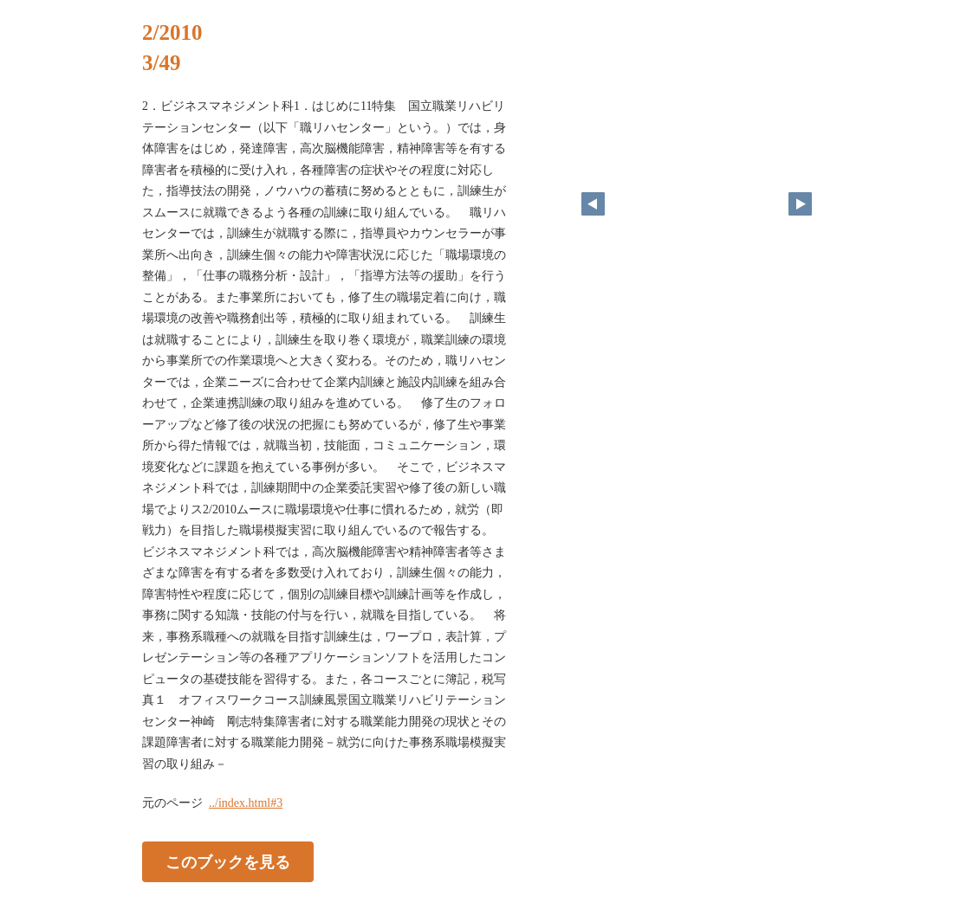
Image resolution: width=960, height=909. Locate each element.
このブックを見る (227, 862)
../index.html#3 (245, 802)
